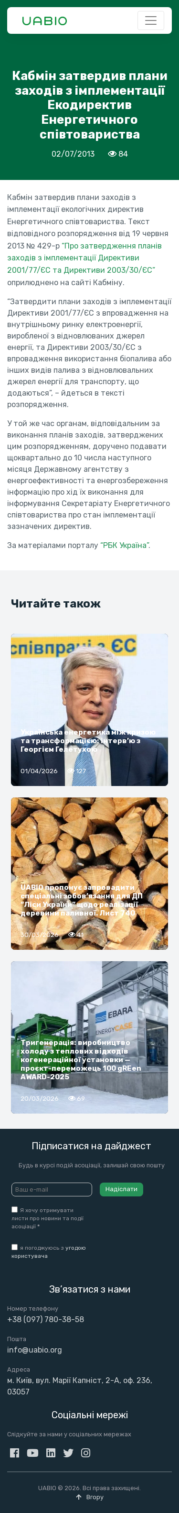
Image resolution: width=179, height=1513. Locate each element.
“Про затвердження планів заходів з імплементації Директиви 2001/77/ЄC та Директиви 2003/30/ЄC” (84, 258)
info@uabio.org (34, 1349)
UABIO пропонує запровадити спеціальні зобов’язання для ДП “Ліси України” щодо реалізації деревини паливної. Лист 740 (82, 900)
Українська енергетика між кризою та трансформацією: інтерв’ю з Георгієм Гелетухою (88, 741)
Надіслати (121, 1189)
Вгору (90, 1497)
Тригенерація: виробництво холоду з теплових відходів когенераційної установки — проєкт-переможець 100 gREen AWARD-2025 (81, 1059)
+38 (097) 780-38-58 (45, 1319)
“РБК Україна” (124, 545)
